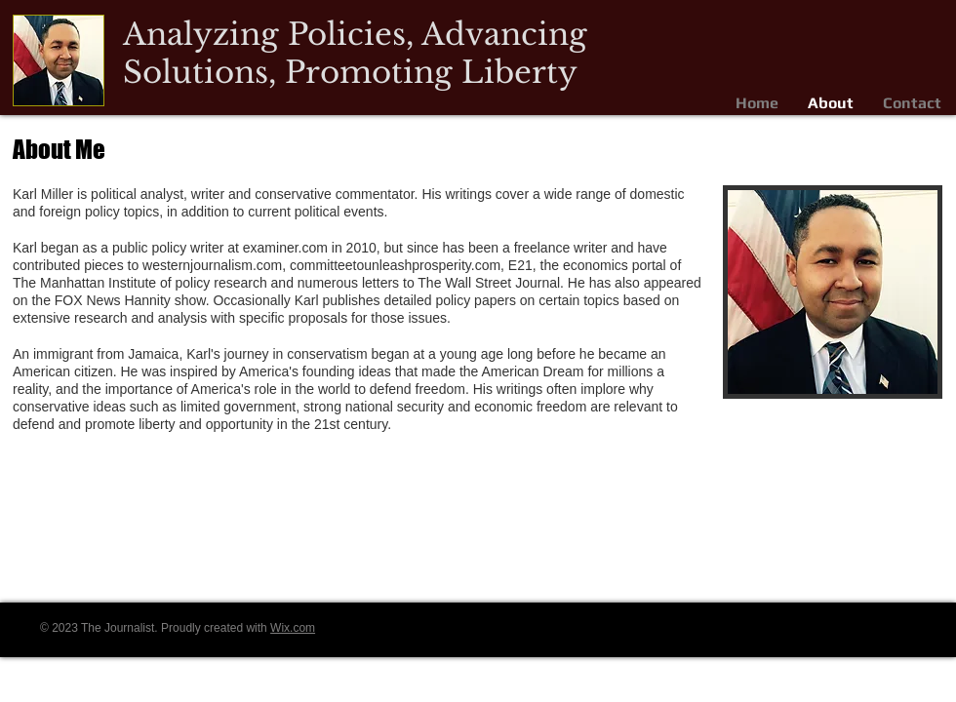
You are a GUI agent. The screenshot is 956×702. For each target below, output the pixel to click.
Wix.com (292, 628)
